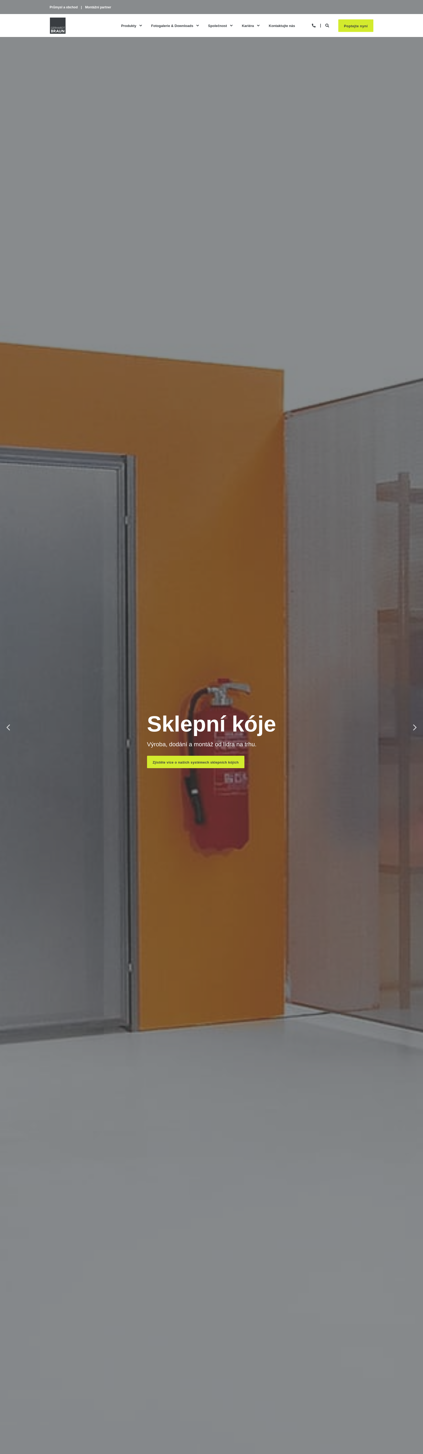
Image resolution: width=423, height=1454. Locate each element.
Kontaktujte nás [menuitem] (282, 27)
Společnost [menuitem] (217, 27)
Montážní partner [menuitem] (98, 7)
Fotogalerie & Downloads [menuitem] (172, 27)
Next (415, 727)
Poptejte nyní (356, 27)
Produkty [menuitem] (128, 27)
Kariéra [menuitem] (248, 27)
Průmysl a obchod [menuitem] (64, 7)
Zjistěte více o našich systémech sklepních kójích (197, 762)
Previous (8, 727)
